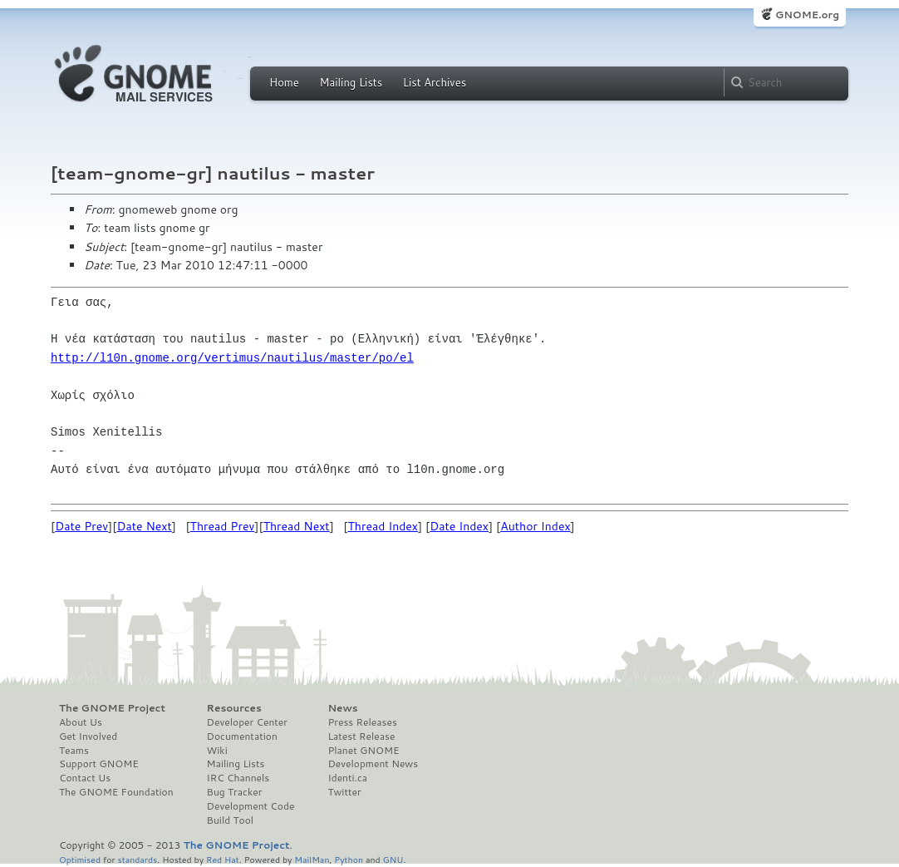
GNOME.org (807, 14)
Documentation (242, 736)
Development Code (251, 806)
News (342, 708)
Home (284, 82)
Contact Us (85, 778)
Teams (74, 750)
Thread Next (296, 526)
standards (137, 859)
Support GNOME (99, 764)
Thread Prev (222, 526)
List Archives (434, 82)
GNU (393, 859)
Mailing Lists (350, 82)
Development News (372, 764)
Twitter (344, 792)
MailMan (311, 859)
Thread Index (383, 526)
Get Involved (88, 736)
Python (348, 859)
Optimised (80, 859)
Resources (234, 708)
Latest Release (361, 736)
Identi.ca (347, 778)
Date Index (459, 526)
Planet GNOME (363, 750)
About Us (80, 722)
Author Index (535, 526)
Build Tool (230, 820)
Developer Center (247, 722)
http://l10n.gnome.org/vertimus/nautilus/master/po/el (232, 358)
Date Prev (81, 526)
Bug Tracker (235, 792)
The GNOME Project (112, 708)
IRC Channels (238, 778)
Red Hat (222, 859)
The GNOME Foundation (116, 792)
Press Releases (361, 722)
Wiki (217, 750)
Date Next (143, 526)
